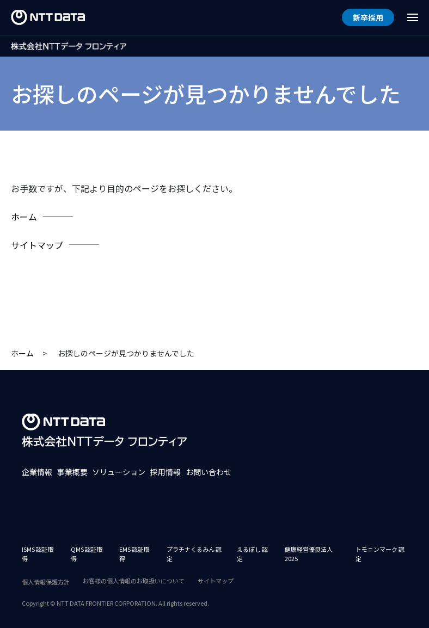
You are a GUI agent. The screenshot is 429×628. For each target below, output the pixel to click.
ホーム (22, 353)
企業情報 (37, 471)
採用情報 (165, 471)
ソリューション (118, 471)
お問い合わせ (208, 471)
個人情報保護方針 (46, 581)
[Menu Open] (412, 17)
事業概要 (72, 471)
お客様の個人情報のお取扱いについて (134, 580)
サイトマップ (216, 580)
